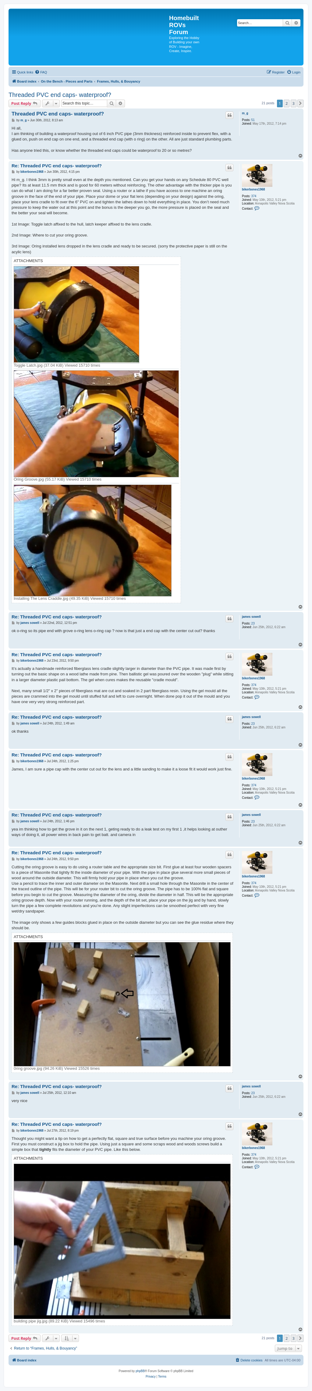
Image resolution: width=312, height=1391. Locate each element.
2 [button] (286, 103)
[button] (300, 103)
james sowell (251, 616)
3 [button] (293, 103)
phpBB (140, 1371)
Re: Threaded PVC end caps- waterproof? (57, 165)
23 (253, 623)
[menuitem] (41, 72)
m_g (245, 113)
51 (253, 120)
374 (254, 196)
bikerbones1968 (253, 189)
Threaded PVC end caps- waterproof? (60, 94)
